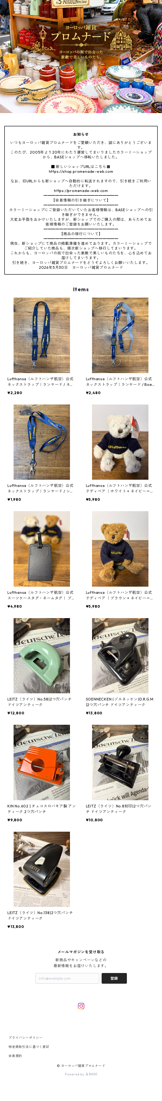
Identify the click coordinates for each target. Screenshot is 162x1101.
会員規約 (15, 1056)
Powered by (81, 1074)
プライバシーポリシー (26, 1038)
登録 (114, 978)
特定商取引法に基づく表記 (29, 1047)
